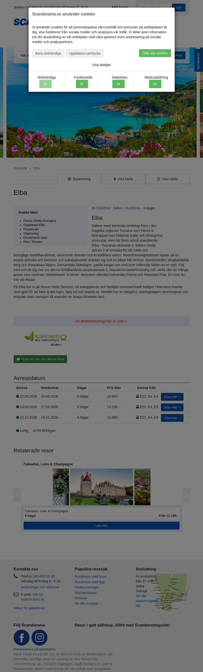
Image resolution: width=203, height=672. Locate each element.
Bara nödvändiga (48, 53)
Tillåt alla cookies (155, 53)
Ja (82, 84)
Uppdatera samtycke (84, 53)
